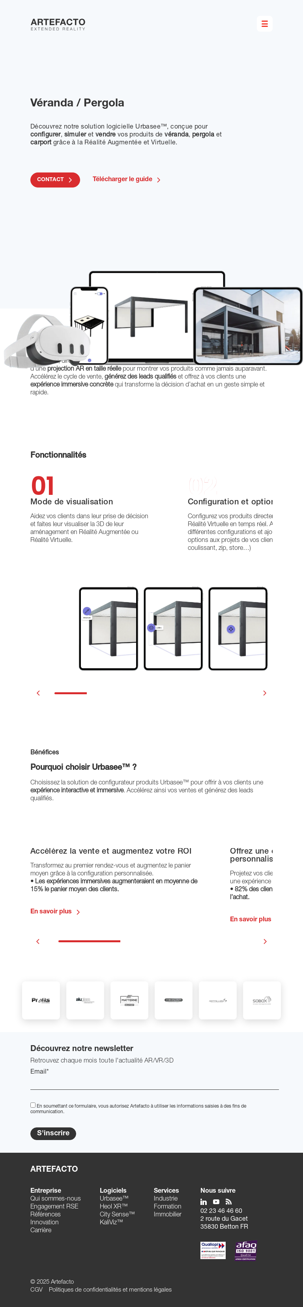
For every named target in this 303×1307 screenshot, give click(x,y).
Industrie (166, 1199)
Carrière (40, 1231)
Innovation (44, 1223)
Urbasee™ (114, 1199)
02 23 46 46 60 (221, 1212)
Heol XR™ (114, 1207)
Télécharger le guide (127, 180)
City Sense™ (117, 1215)
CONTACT (50, 180)
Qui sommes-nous (55, 1199)
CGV (36, 1290)
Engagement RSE (54, 1207)
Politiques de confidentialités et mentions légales (110, 1290)
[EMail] (154, 1083)
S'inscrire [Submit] (53, 1133)
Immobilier (167, 1215)
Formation (167, 1207)
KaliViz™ (111, 1223)
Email (39, 1072)
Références (45, 1215)
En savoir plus (51, 912)
